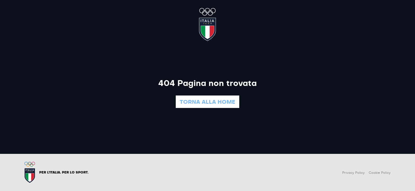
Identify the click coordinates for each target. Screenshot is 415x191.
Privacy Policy (353, 172)
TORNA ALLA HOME (207, 102)
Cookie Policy (380, 172)
